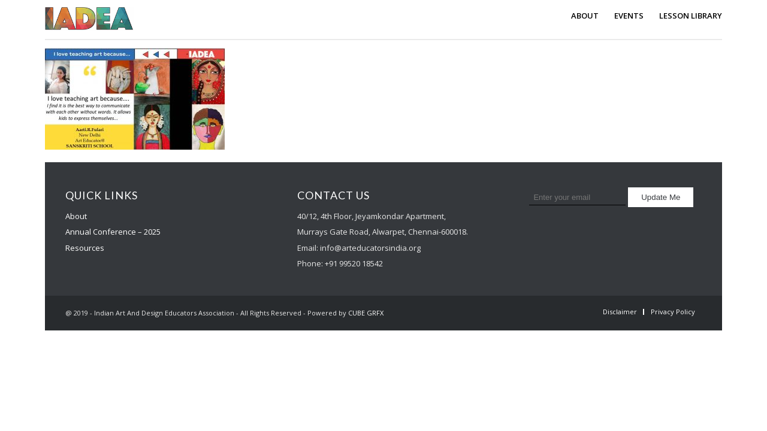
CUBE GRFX (366, 312)
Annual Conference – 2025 (113, 231)
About (76, 216)
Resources (84, 247)
